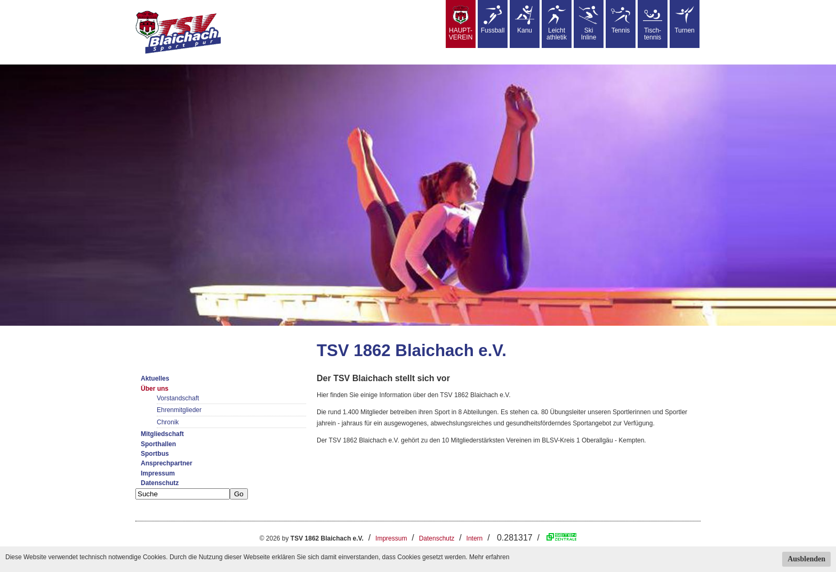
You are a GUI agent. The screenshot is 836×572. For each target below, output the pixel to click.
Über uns (154, 388)
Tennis (620, 19)
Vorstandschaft (178, 398)
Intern (475, 538)
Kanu (524, 19)
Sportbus (155, 453)
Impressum (158, 473)
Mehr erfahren (489, 557)
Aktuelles (155, 378)
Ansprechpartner (166, 463)
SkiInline (588, 23)
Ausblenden (806, 559)
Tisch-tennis (652, 23)
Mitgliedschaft (162, 434)
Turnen (684, 19)
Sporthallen (158, 444)
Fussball (493, 19)
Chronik (168, 422)
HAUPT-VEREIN (461, 23)
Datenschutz (160, 483)
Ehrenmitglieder (179, 410)
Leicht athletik (556, 23)
